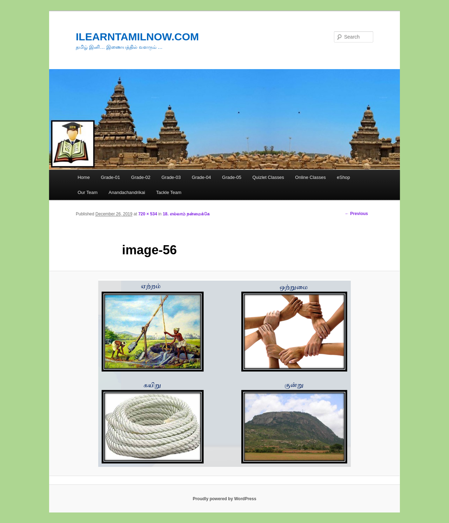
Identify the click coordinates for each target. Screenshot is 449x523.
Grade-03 (171, 177)
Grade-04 (201, 177)
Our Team (88, 192)
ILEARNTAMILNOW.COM (137, 36)
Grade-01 (110, 177)
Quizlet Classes (268, 177)
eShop (343, 177)
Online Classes (310, 177)
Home (84, 177)
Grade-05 (231, 177)
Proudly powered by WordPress (224, 498)
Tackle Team (168, 192)
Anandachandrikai (127, 192)
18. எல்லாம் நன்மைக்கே (186, 214)
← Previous (356, 213)
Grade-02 (140, 177)
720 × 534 (147, 214)
